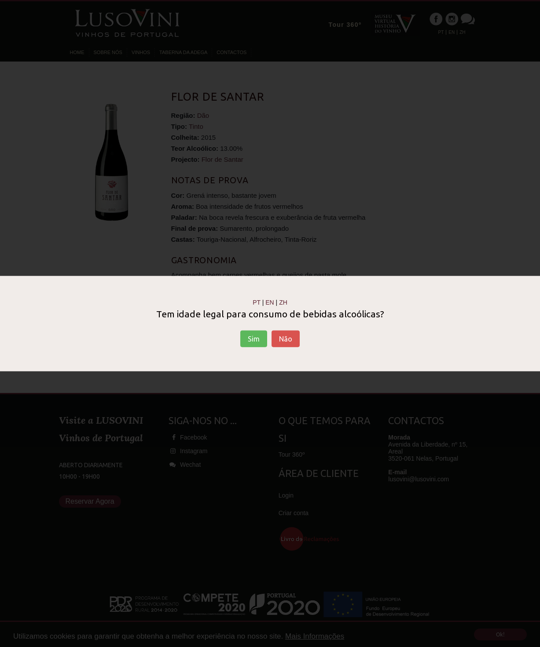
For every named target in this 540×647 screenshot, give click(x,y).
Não (285, 338)
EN (269, 302)
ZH (283, 302)
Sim (254, 338)
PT (257, 302)
